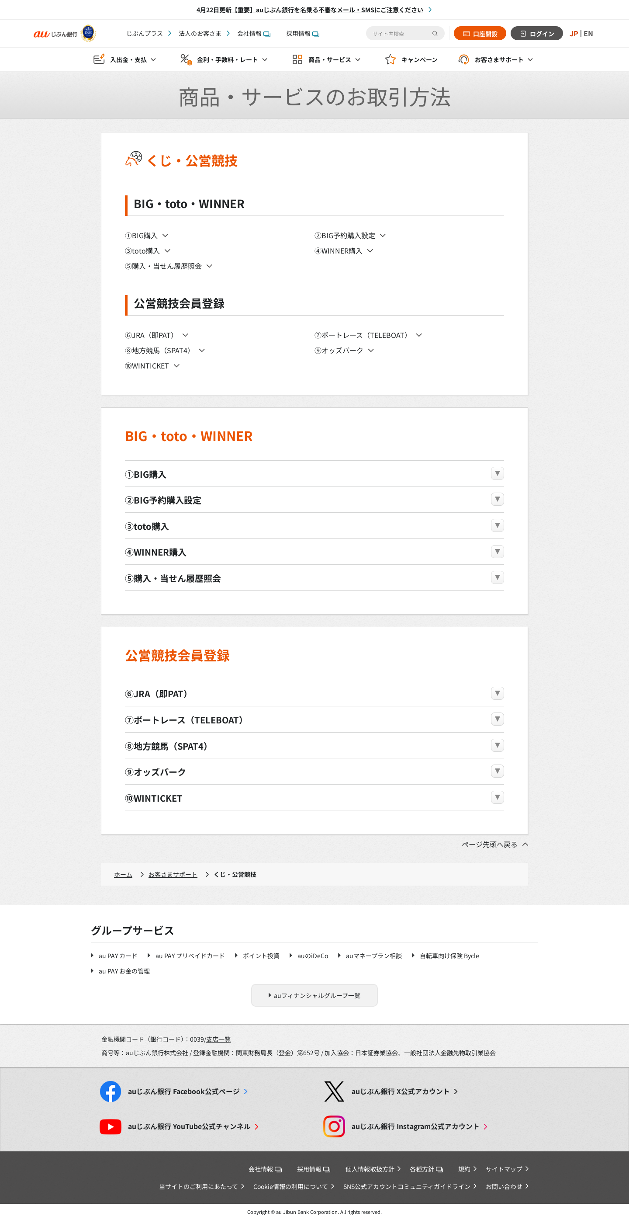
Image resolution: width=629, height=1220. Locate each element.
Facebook (184, 1091)
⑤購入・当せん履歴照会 (163, 266)
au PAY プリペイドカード (190, 955)
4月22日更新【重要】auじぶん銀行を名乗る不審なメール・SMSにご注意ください (310, 9)
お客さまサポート (173, 874)
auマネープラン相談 (374, 955)
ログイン (542, 33)
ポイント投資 (261, 955)
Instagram (416, 1126)
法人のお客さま (200, 33)
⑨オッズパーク (338, 350)
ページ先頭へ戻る (490, 844)
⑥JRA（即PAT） (151, 335)
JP (574, 33)
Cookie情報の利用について (290, 1186)
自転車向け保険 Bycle (449, 955)
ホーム (123, 874)
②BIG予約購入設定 (344, 235)
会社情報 (253, 33)
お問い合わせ (504, 1186)
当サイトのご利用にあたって (198, 1186)
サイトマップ (504, 1168)
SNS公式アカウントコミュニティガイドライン (406, 1186)
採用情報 (302, 33)
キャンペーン (419, 59)
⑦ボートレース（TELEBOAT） (362, 335)
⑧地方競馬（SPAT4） (159, 350)
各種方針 (426, 1168)
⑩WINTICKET (147, 365)
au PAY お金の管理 (124, 970)
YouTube (189, 1126)
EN (588, 33)
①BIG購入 (141, 235)
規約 (464, 1168)
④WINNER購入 (338, 250)
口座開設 (485, 33)
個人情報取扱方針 (370, 1168)
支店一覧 (218, 1039)
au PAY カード (118, 955)
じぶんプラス (144, 33)
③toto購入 (142, 250)
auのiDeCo (312, 955)
